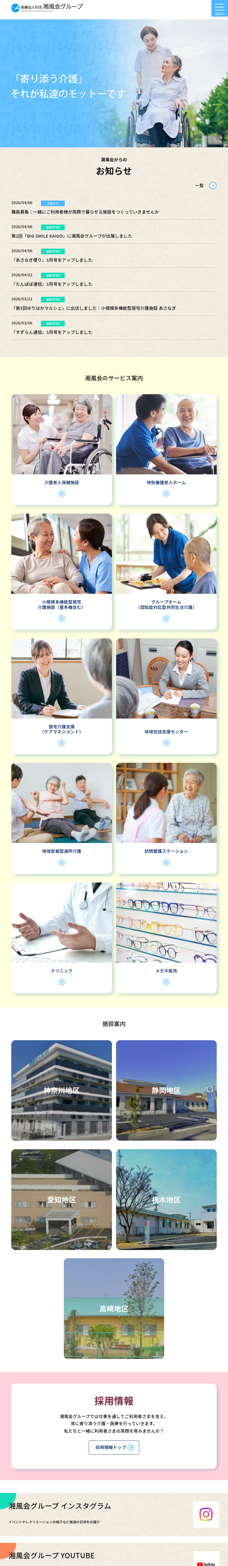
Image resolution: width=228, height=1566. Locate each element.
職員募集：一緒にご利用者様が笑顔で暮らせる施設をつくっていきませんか (85, 212)
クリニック (61, 970)
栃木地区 (166, 1199)
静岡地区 (166, 1090)
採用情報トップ (111, 1447)
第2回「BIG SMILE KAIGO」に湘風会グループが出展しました (71, 236)
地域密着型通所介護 (61, 851)
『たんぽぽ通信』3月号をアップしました (51, 284)
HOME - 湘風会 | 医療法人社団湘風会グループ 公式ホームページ (47, 8)
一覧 (199, 185)
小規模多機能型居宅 (61, 602)
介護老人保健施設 (61, 482)
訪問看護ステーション (166, 851)
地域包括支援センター (166, 731)
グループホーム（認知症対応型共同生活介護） (166, 604)
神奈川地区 (62, 1090)
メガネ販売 (166, 970)
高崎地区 (114, 1308)
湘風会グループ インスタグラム (60, 1505)
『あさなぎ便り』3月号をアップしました (51, 260)
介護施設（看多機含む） (62, 607)
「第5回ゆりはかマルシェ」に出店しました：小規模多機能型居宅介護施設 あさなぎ (93, 308)
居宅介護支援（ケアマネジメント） (61, 729)
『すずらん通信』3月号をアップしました (51, 332)
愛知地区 (61, 1199)
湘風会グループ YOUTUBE (52, 1555)
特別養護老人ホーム (166, 482)
